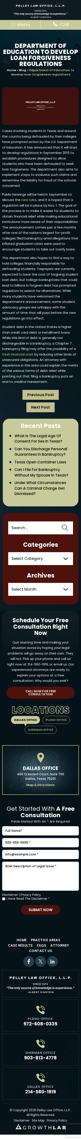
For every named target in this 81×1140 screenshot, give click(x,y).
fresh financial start (17, 354)
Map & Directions (40, 785)
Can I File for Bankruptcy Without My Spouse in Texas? (41, 472)
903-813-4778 (40, 1058)
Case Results (20, 945)
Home (11, 70)
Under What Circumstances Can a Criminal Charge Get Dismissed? (40, 488)
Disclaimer (10, 895)
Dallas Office (25, 720)
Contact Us (40, 950)
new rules (29, 200)
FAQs (41, 945)
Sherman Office (40, 730)
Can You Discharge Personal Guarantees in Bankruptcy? (40, 451)
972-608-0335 (40, 1024)
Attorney (59, 945)
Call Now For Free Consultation (40, 692)
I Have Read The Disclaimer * (28, 898)
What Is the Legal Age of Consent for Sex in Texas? (38, 438)
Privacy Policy (31, 895)
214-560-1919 (37, 664)
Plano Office (56, 720)
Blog (22, 70)
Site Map (38, 1120)
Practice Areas (45, 940)
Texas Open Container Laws (40, 462)
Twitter (40, 961)
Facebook (28, 961)
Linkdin (52, 961)
